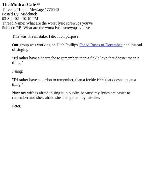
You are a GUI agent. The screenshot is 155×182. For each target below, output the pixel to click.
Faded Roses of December (100, 45)
